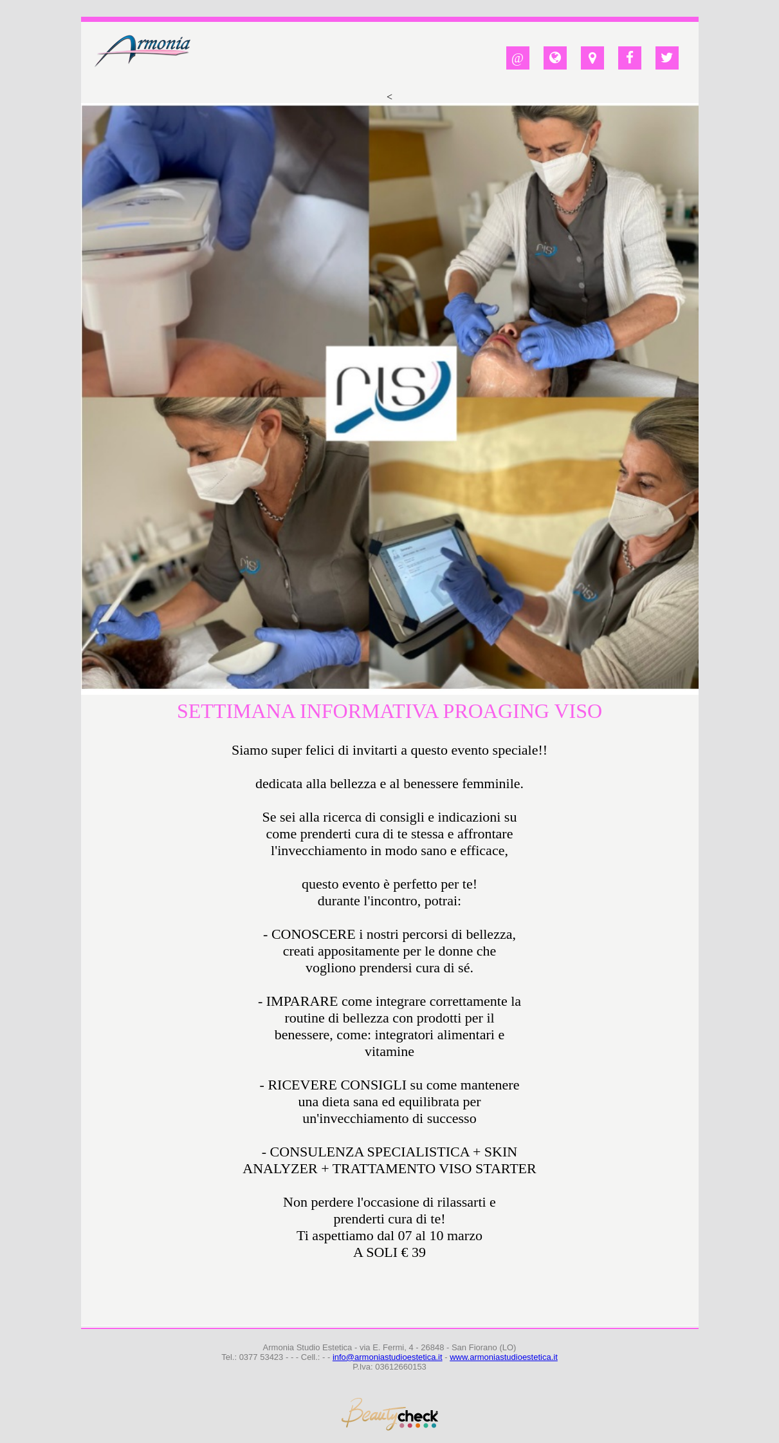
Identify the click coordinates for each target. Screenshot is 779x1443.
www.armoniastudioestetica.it (504, 1357)
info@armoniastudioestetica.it (388, 1357)
